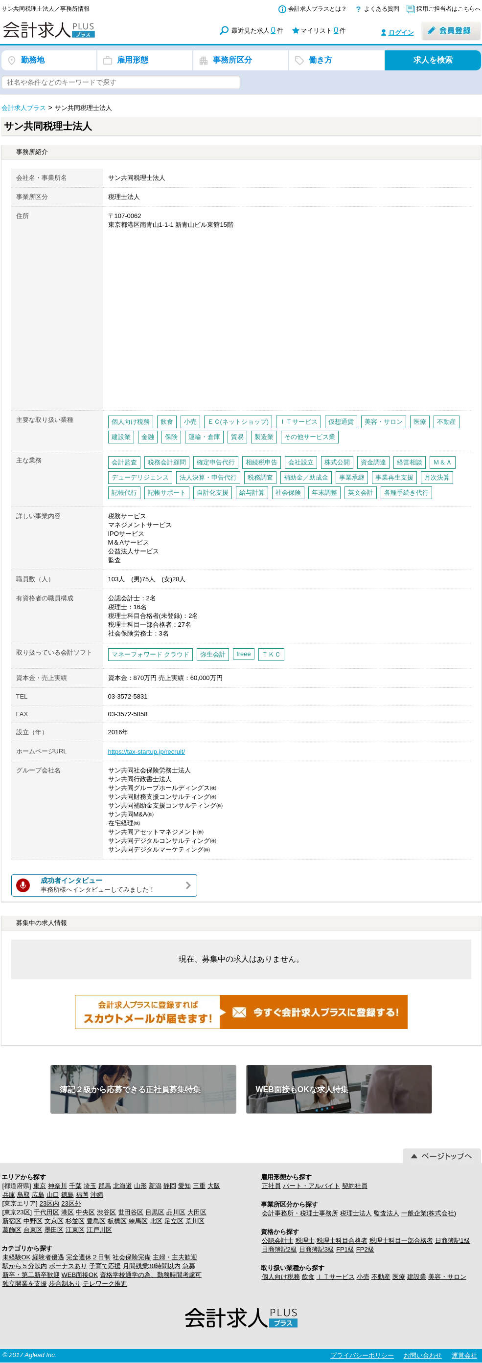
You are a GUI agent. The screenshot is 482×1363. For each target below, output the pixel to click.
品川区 (175, 1212)
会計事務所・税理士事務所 (300, 1213)
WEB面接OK (80, 1274)
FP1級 (345, 1249)
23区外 (71, 1203)
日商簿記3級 (316, 1249)
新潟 (155, 1185)
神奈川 (57, 1185)
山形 (140, 1185)
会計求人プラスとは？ (317, 8)
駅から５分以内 (24, 1266)
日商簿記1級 (452, 1240)
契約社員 (354, 1185)
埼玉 (90, 1185)
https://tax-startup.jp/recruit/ (146, 751)
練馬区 (138, 1221)
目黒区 (154, 1212)
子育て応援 (105, 1266)
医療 (398, 1276)
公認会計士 (278, 1240)
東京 (39, 1185)
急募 (189, 1266)
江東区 (75, 1229)
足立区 (174, 1221)
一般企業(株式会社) (429, 1213)
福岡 (82, 1194)
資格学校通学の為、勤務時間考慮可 (151, 1274)
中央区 (85, 1212)
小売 (363, 1276)
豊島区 (96, 1221)
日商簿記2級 (279, 1249)
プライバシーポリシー (362, 1355)
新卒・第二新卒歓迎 (31, 1274)
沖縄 (97, 1194)
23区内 (49, 1203)
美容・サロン (447, 1276)
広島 (38, 1194)
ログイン (401, 32)
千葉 (75, 1185)
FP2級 (365, 1249)
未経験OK (16, 1257)
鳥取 (23, 1194)
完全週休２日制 (88, 1257)
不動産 (380, 1276)
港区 (67, 1212)
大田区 (197, 1212)
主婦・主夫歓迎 (175, 1257)
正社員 (271, 1185)
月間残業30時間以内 (152, 1266)
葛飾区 (12, 1229)
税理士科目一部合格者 (401, 1240)
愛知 (184, 1185)
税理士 (305, 1240)
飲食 (308, 1276)
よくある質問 (381, 8)
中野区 (33, 1221)
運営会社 (464, 1355)
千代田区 (46, 1212)
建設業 (416, 1276)
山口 (52, 1194)
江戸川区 (99, 1229)
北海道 (122, 1185)
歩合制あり (65, 1283)
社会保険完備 (132, 1257)
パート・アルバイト (311, 1185)
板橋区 (117, 1221)
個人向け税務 (281, 1276)
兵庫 (8, 1194)
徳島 (67, 1194)
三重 (199, 1185)
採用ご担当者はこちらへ (448, 8)
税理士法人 (356, 1213)
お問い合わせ (423, 1355)
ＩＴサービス (336, 1276)
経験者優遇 (48, 1257)
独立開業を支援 (24, 1283)
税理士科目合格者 (342, 1240)
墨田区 (54, 1229)
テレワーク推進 (105, 1283)
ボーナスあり (68, 1266)
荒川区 (195, 1221)
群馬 (104, 1185)
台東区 (33, 1229)
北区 (156, 1221)
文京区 (54, 1221)
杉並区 (75, 1221)
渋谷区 (106, 1212)
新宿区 (12, 1221)
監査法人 (386, 1213)
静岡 (169, 1185)
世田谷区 (130, 1212)
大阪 (213, 1185)
